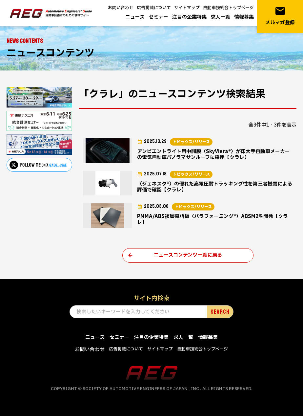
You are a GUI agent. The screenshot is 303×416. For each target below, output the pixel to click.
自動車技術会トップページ (228, 8)
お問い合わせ (120, 8)
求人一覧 (220, 17)
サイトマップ (187, 8)
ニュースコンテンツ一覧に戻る (188, 255)
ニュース (135, 17)
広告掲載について (154, 8)
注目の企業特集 (189, 17)
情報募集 (244, 17)
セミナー (158, 17)
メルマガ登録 (280, 16)
